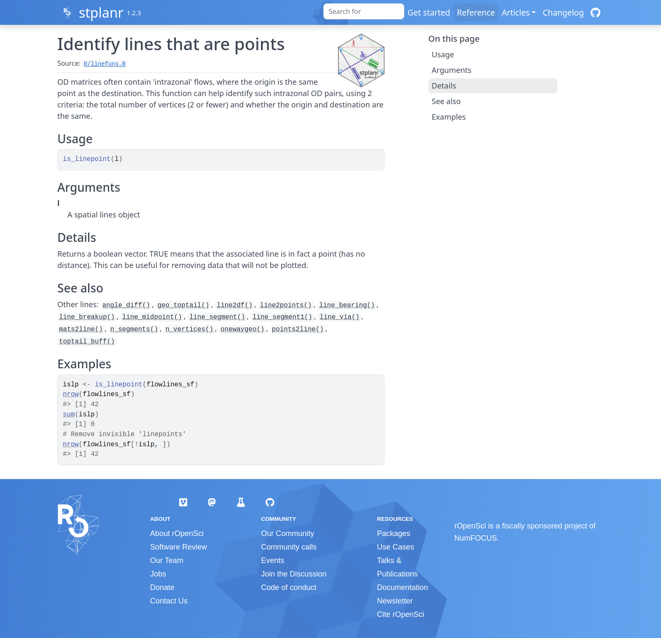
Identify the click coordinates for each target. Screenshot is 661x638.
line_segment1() (282, 317)
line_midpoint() (152, 317)
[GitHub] (595, 12)
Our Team (166, 560)
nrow (71, 394)
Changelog (563, 12)
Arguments (451, 70)
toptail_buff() (87, 342)
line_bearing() (347, 305)
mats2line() (81, 329)
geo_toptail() (184, 305)
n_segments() (134, 329)
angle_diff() (126, 305)
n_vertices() (189, 329)
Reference (476, 12)
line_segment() (217, 317)
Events (272, 560)
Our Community (287, 533)
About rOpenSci (177, 533)
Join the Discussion (293, 574)
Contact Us (169, 601)
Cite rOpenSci (400, 614)
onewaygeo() (242, 329)
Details (444, 85)
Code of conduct (288, 587)
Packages (393, 533)
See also (446, 101)
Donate (162, 587)
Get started (429, 12)
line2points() (286, 305)
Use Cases (395, 547)
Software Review (178, 547)
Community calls (289, 547)
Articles (515, 12)
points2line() (298, 329)
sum (69, 414)
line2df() (235, 305)
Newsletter (395, 601)
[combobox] (363, 11)
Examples (449, 117)
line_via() (340, 317)
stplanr (101, 12)
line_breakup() (87, 317)
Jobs (158, 574)
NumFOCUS (475, 538)
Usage (443, 54)
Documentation (402, 587)
